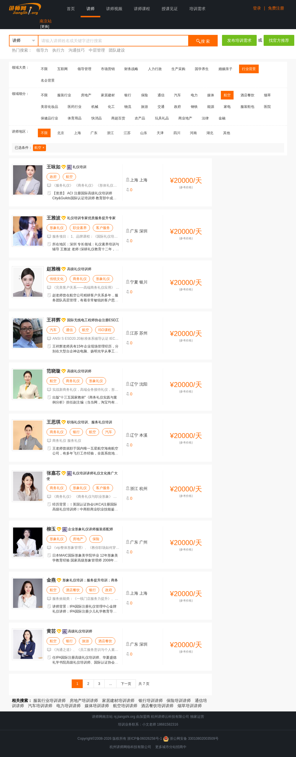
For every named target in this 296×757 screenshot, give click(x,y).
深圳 (143, 231)
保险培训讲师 (178, 700)
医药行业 (75, 107)
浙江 (110, 133)
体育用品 (75, 118)
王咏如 (53, 166)
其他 (226, 133)
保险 (144, 95)
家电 (227, 107)
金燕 (51, 580)
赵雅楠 (53, 268)
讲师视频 (114, 8)
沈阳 (143, 384)
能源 (210, 107)
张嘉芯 (53, 473)
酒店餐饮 (247, 95)
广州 (143, 542)
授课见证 (170, 8)
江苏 (127, 133)
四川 (176, 133)
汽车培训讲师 (40, 705)
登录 (257, 8)
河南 (193, 133)
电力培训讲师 (68, 705)
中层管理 (97, 50)
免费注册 (276, 8)
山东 (143, 133)
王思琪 (53, 422)
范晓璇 (53, 371)
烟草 (267, 95)
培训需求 (197, 8)
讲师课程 (142, 8)
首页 (71, 8)
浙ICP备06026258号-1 (144, 739)
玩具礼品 (162, 118)
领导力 (42, 50)
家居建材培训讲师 (118, 700)
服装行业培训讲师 (49, 700)
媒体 (210, 95)
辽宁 (134, 384)
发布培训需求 (239, 40)
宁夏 (134, 282)
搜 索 (203, 41)
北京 (60, 133)
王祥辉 (53, 320)
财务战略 (131, 69)
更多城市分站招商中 (170, 747)
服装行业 (64, 95)
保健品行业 (49, 118)
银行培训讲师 (150, 700)
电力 (194, 95)
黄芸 (51, 631)
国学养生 (202, 69)
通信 (161, 95)
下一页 (126, 684)
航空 (227, 95)
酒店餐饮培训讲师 (157, 705)
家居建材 (108, 95)
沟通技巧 (77, 50)
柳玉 (51, 529)
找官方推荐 (279, 40)
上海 (77, 133)
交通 (161, 107)
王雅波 (53, 217)
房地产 (86, 95)
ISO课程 (104, 330)
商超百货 (118, 118)
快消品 (96, 118)
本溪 (143, 435)
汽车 (177, 95)
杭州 (143, 488)
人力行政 (155, 69)
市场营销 (108, 69)
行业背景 (249, 69)
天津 (160, 133)
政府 (177, 107)
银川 (143, 282)
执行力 (58, 50)
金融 (222, 118)
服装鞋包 (247, 107)
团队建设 (117, 50)
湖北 (209, 133)
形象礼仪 (57, 228)
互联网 (62, 69)
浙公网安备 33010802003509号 (191, 739)
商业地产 (185, 118)
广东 (93, 133)
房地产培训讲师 (84, 700)
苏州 (143, 333)
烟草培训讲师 (189, 705)
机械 (94, 107)
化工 (111, 107)
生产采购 (178, 69)
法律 (205, 118)
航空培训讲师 (125, 705)
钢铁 (194, 107)
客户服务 (103, 228)
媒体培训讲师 (97, 705)
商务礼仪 (80, 279)
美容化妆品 (49, 107)
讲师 (90, 8)
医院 (267, 107)
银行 (127, 95)
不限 (44, 69)
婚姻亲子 (225, 69)
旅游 (144, 107)
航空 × (39, 148)
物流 (127, 107)
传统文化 (57, 279)
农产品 (140, 118)
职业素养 (80, 228)
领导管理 (84, 69)
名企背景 (48, 80)
